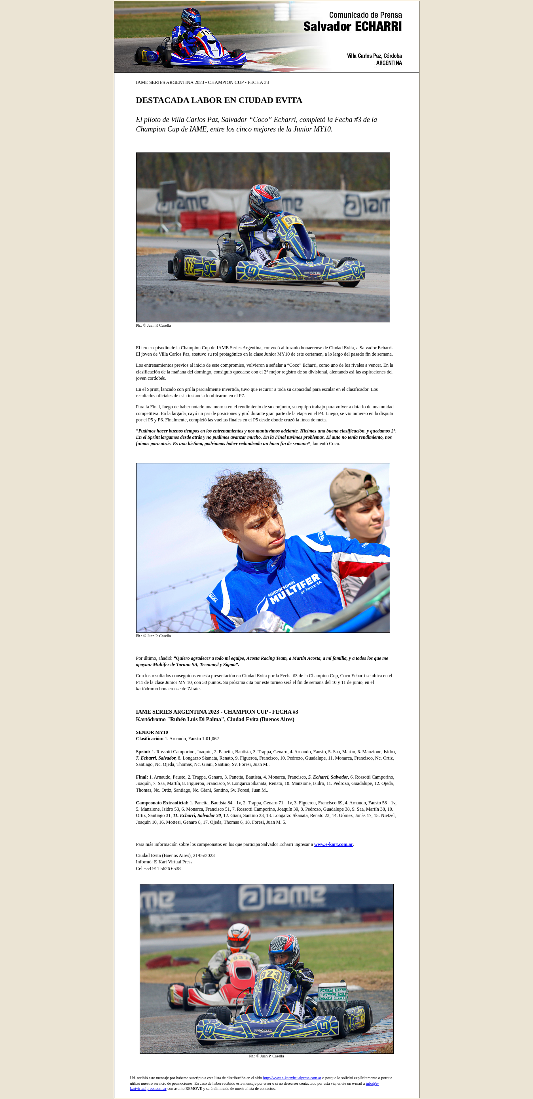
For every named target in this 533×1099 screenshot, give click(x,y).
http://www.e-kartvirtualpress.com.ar (292, 1078)
